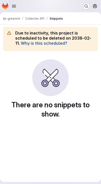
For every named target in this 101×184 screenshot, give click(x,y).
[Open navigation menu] (14, 6)
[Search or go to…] (86, 6)
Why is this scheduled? (44, 43)
